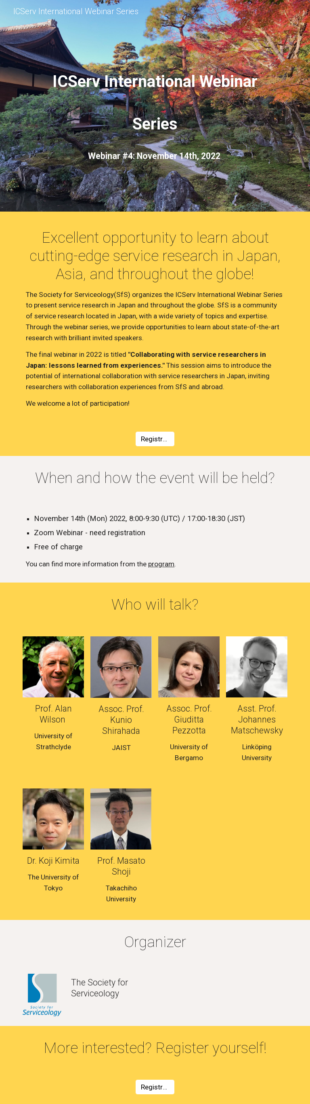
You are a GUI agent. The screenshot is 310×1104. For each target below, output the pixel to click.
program (161, 564)
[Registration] (155, 439)
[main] (154, 97)
